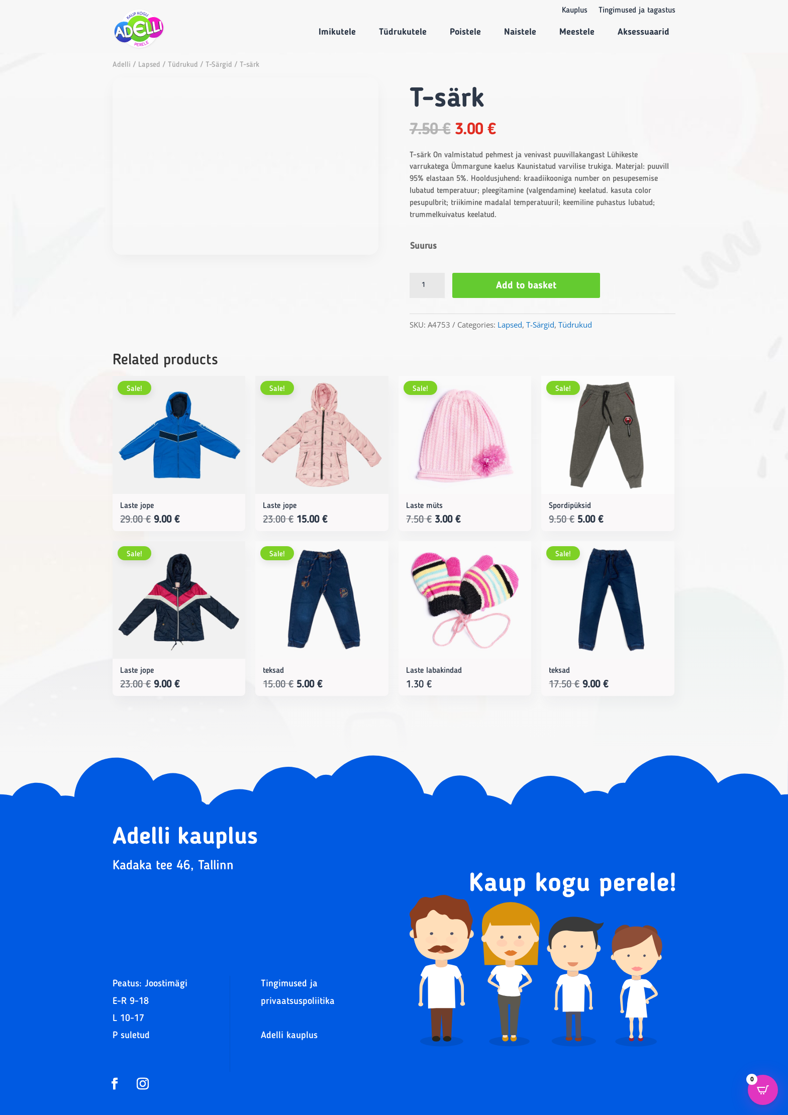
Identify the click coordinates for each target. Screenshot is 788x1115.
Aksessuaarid (643, 32)
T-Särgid (219, 65)
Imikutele (337, 32)
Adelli (122, 65)
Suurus (423, 246)
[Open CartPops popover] (763, 1090)
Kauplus (574, 11)
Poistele (465, 32)
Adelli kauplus (289, 1036)
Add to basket (526, 286)
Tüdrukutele (403, 32)
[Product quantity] (427, 285)
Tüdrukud (183, 65)
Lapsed (149, 65)
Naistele (520, 32)
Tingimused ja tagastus (637, 11)
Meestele (577, 32)
